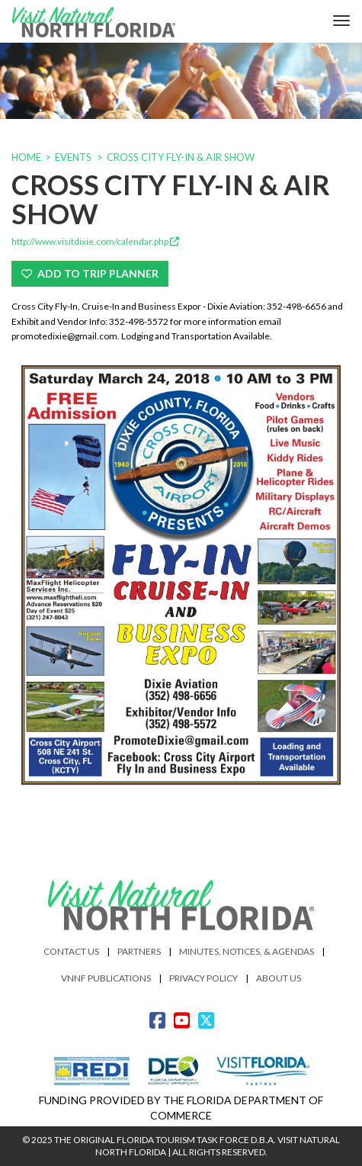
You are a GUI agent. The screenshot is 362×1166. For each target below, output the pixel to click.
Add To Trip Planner (90, 273)
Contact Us (71, 951)
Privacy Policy (203, 978)
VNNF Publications (106, 978)
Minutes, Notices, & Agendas (246, 951)
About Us (278, 978)
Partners (139, 951)
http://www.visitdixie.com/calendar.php (95, 241)
